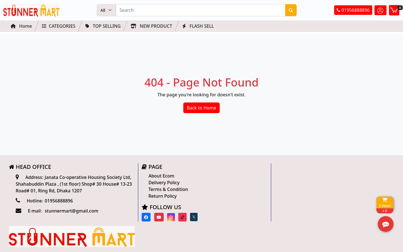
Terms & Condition (166, 189)
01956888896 (353, 10)
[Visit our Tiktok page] (180, 217)
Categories (58, 26)
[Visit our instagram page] (169, 217)
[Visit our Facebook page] (144, 217)
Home (21, 26)
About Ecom (159, 176)
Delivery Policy (161, 182)
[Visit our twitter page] (191, 217)
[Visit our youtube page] (156, 217)
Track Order (289, 195)
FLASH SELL (198, 26)
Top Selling (103, 26)
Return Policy (160, 196)
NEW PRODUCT (151, 26)
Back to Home (201, 108)
